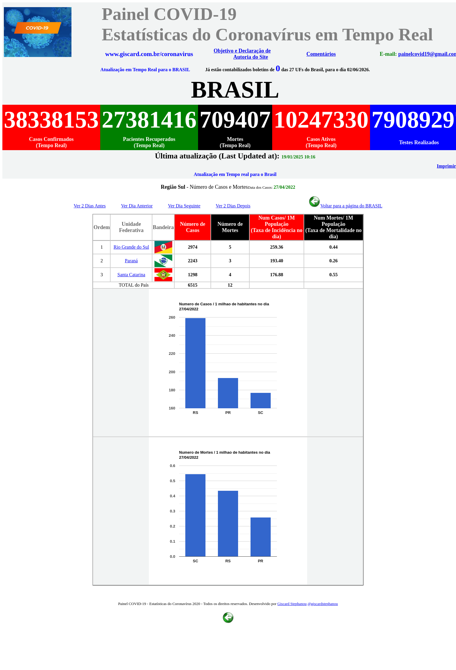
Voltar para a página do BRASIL (345, 205)
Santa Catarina (131, 274)
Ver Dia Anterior (137, 205)
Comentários (321, 54)
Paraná (131, 260)
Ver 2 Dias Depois (233, 205)
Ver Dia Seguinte (184, 205)
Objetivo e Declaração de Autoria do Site (242, 54)
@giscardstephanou (322, 603)
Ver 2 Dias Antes (90, 205)
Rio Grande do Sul (131, 247)
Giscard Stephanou (292, 603)
